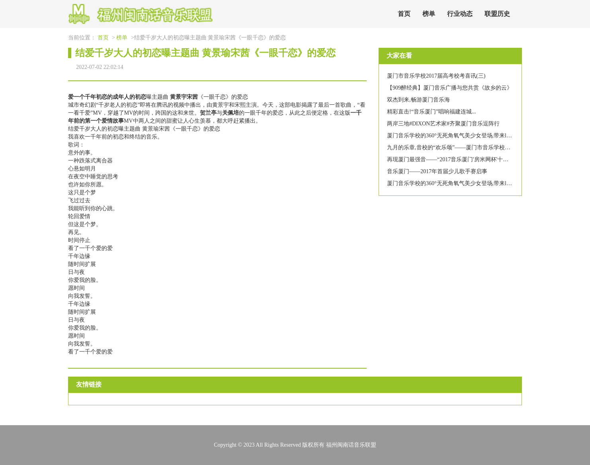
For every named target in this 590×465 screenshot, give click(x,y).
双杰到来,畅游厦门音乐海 (418, 100)
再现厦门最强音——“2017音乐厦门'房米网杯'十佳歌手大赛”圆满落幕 (471, 159)
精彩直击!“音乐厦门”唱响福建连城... (431, 112)
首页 (404, 13)
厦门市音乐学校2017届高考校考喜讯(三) (436, 76)
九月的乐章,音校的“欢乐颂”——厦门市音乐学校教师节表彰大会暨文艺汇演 (479, 147)
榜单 (428, 13)
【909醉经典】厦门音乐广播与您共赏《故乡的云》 (449, 88)
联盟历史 (497, 13)
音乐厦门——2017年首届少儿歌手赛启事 (437, 171)
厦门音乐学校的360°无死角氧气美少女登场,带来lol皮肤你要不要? (467, 136)
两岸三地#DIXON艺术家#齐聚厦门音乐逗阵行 (443, 124)
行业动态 (460, 13)
